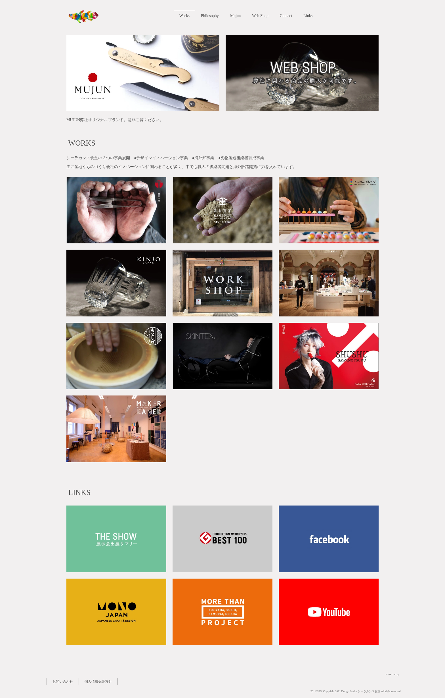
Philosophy (212, 16)
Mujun (237, 16)
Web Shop (262, 16)
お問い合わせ (63, 681)
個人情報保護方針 (98, 681)
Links (310, 16)
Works (186, 16)
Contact (288, 16)
